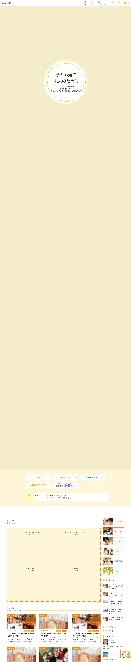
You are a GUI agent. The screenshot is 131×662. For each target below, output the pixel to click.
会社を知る (85, 3)
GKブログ (119, 3)
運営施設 (112, 3)
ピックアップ (114, 642)
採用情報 (106, 3)
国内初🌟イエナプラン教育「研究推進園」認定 (113, 647)
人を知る (92, 3)
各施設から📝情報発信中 (110, 659)
